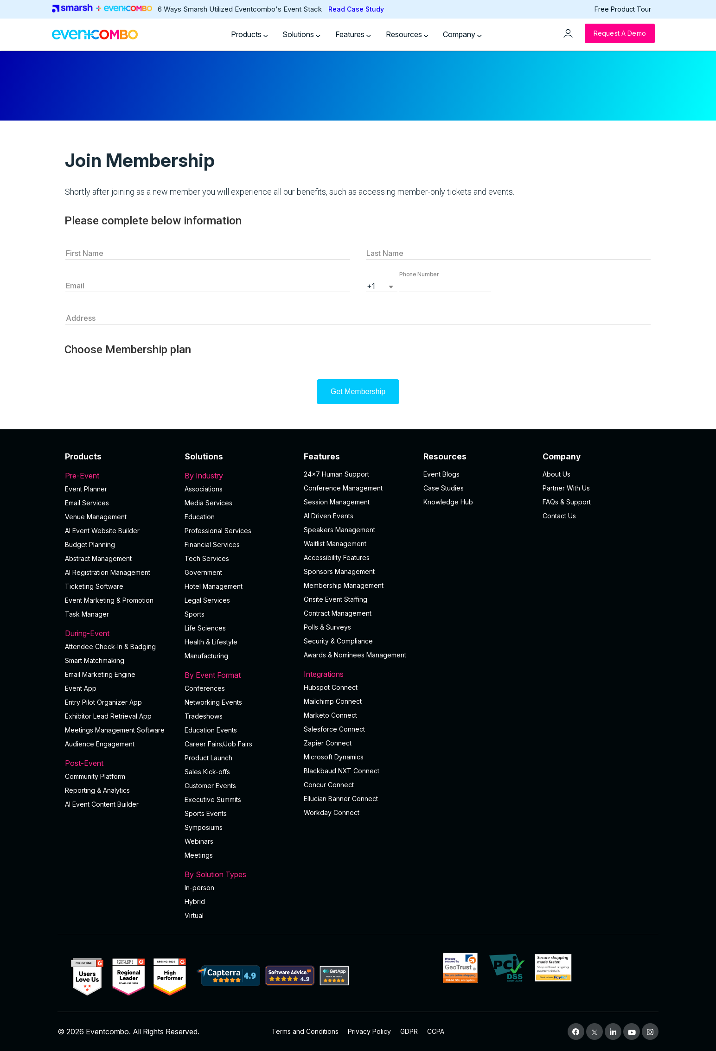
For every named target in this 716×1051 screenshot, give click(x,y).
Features (353, 34)
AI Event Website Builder (102, 531)
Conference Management (343, 488)
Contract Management (337, 613)
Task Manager (87, 614)
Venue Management (96, 517)
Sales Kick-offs (207, 772)
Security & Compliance (338, 641)
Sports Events (206, 813)
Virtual (194, 915)
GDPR (409, 1031)
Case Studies (443, 488)
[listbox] (381, 285)
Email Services (87, 503)
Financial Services (212, 544)
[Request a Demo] (620, 33)
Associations (204, 489)
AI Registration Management (107, 572)
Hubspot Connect (331, 687)
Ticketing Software (94, 586)
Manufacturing (206, 656)
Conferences (205, 688)
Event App (80, 688)
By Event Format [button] (239, 675)
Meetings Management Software (115, 730)
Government (203, 572)
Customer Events (210, 786)
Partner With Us (566, 488)
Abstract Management (98, 558)
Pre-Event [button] (119, 475)
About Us (556, 474)
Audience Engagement (99, 744)
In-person (199, 888)
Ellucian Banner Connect (341, 799)
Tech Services (207, 558)
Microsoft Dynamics (334, 757)
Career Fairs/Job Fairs (218, 744)
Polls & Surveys (327, 627)
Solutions (301, 34)
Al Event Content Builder (102, 804)
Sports (195, 614)
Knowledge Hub (448, 502)
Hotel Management (214, 586)
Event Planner (86, 489)
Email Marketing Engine (100, 674)
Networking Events (213, 702)
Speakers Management (339, 530)
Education (200, 517)
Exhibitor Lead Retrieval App (108, 716)
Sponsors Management (339, 571)
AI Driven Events (328, 516)
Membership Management (344, 585)
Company (462, 34)
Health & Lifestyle (211, 642)
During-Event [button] (119, 633)
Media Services (208, 503)
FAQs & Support (567, 502)
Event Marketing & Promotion (109, 600)
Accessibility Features (337, 557)
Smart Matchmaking (94, 660)
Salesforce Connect (334, 729)
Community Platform (95, 776)
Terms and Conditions (305, 1031)
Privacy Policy (369, 1031)
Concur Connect (329, 785)
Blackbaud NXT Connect (341, 771)
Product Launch (208, 758)
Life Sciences (205, 628)
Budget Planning (90, 544)
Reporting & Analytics (97, 790)
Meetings (199, 855)
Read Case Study (356, 9)
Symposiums (204, 827)
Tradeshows (204, 716)
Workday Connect (331, 812)
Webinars (199, 841)
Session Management (337, 502)
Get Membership (358, 391)
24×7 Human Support (336, 474)
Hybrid (195, 901)
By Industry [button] (239, 475)
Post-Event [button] (119, 763)
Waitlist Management (335, 544)
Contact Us (559, 516)
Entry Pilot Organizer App (103, 702)
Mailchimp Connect (333, 701)
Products (249, 34)
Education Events (211, 730)
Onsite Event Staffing (335, 599)
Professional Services (218, 531)
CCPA (435, 1031)
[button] (445, 285)
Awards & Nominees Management (355, 655)
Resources (407, 34)
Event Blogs (441, 474)
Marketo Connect (330, 715)
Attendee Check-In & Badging (110, 646)
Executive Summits (213, 799)
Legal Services (207, 600)
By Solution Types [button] (239, 874)
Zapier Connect (328, 743)
